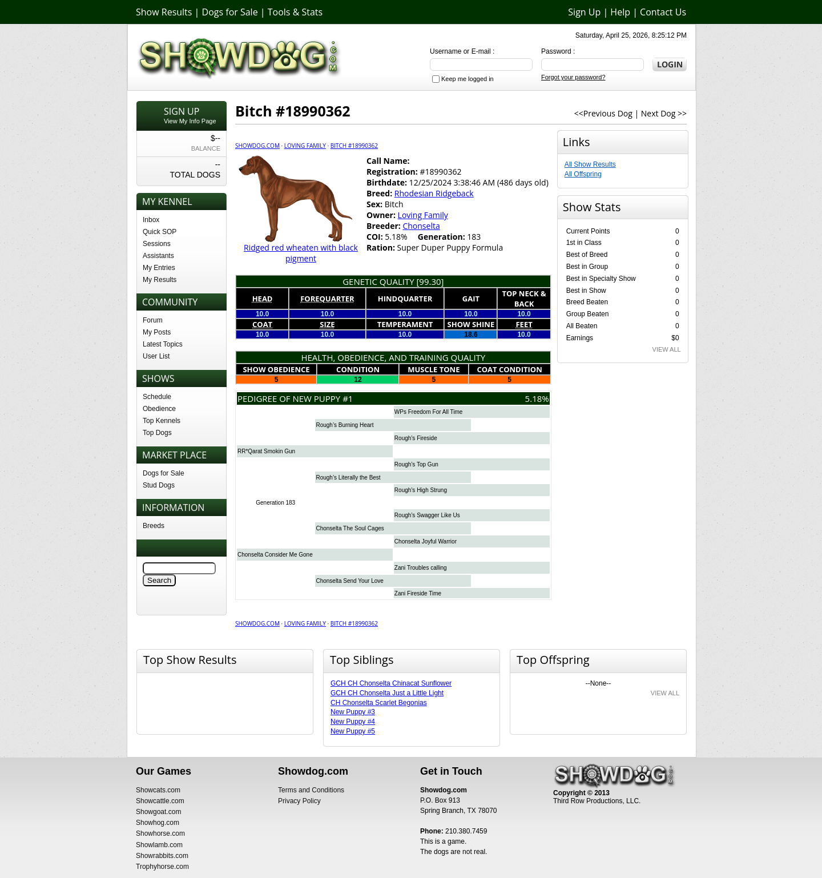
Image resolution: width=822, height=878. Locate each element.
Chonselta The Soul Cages (350, 528)
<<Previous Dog (603, 113)
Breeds (153, 526)
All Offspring (583, 174)
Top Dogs (157, 433)
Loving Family (305, 146)
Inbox (151, 220)
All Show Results (590, 164)
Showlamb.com (159, 845)
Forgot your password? (573, 77)
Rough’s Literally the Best (348, 477)
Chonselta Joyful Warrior (425, 541)
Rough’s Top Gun (416, 464)
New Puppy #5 (353, 731)
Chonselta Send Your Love (349, 581)
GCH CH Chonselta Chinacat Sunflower (391, 683)
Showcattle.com (160, 801)
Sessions (157, 244)
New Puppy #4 (353, 722)
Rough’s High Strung (420, 490)
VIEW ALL (666, 349)
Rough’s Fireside (415, 438)
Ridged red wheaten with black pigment (301, 253)
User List (156, 356)
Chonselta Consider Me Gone (275, 554)
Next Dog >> (664, 113)
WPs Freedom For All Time (428, 412)
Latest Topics (163, 344)
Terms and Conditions (311, 790)
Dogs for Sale (230, 12)
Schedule (157, 397)
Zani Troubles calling (420, 568)
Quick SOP (159, 232)
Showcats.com (158, 790)
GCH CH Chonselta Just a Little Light (387, 693)
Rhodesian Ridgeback (434, 193)
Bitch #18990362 (354, 146)
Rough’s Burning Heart (344, 425)
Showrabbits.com (162, 856)
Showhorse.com (160, 833)
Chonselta (421, 225)
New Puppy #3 (353, 712)
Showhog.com (157, 823)
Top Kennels (161, 421)
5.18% (537, 398)
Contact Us (663, 12)
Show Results (164, 12)
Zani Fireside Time (417, 593)
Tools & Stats (295, 12)
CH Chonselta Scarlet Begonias (379, 703)
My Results (159, 280)
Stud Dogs (159, 485)
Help (620, 12)
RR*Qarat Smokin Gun (266, 451)
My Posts (157, 332)
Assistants (158, 256)
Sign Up (584, 12)
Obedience (159, 409)
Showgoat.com (158, 812)
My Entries (159, 268)
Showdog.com (257, 146)
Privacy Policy (299, 801)
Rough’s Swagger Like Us (427, 515)
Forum (153, 320)
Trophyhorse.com (162, 867)
